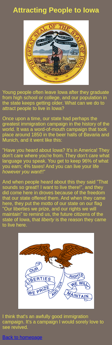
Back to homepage (22, 337)
